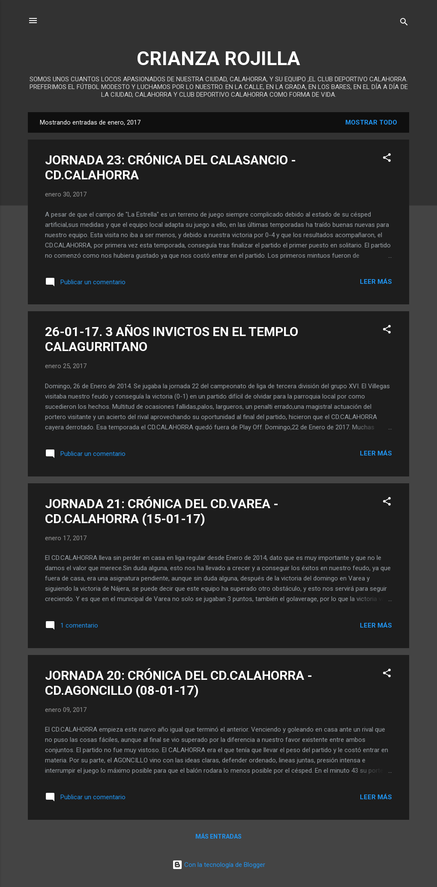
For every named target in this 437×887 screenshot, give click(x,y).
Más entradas (218, 836)
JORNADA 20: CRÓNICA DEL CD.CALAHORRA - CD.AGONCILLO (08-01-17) (178, 683)
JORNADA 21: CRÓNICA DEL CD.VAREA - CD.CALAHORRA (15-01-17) (161, 511)
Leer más (376, 282)
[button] (387, 159)
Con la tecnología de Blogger (218, 865)
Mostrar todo (371, 122)
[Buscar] (404, 23)
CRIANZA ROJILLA (218, 58)
